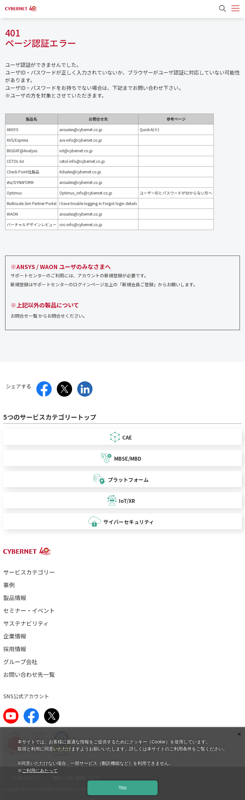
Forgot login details (120, 203)
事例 (9, 585)
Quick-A (146, 129)
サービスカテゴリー (29, 572)
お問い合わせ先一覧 (29, 674)
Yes (122, 787)
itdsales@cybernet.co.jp (80, 171)
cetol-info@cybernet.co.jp (82, 161)
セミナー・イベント (29, 610)
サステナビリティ (26, 623)
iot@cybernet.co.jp (76, 150)
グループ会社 (20, 661)
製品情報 (14, 597)
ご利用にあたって (40, 770)
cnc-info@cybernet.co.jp (80, 224)
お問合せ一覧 (24, 316)
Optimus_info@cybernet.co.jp (85, 192)
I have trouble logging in (80, 203)
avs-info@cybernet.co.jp (80, 140)
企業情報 (14, 636)
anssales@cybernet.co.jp (80, 129)
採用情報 (14, 649)
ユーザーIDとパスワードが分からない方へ (176, 192)
